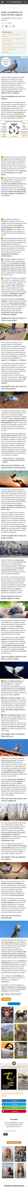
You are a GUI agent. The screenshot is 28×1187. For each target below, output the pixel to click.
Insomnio (4, 1095)
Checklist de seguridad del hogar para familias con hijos (20, 1175)
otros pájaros (13, 356)
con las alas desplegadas (16, 895)
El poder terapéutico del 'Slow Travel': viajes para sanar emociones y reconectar (20, 1157)
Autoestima (10, 1093)
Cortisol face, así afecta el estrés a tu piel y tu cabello (8, 1159)
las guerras (23, 170)
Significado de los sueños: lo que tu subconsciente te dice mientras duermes (7, 1054)
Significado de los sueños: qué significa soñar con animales (20, 1019)
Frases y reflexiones (18, 1093)
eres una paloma (9, 942)
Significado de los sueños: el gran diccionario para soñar (7, 1019)
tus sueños (4, 159)
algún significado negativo (17, 303)
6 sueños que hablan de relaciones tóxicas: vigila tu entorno (14, 460)
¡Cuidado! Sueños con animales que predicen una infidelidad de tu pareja (14, 1067)
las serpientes (18, 112)
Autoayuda (4, 1093)
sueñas (6, 180)
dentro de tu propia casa (8, 760)
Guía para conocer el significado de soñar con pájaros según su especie (20, 1054)
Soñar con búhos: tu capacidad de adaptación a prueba (20, 1037)
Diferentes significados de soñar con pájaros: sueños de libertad (6, 1036)
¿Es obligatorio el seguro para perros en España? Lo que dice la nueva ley (8, 1175)
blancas (9, 683)
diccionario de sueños (12, 91)
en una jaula (15, 827)
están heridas (20, 560)
